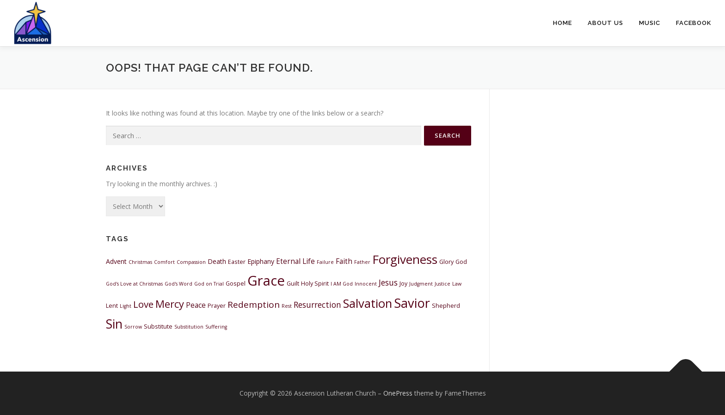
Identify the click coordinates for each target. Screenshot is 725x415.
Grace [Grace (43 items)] (266, 280)
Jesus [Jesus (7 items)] (388, 282)
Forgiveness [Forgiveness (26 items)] (404, 259)
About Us (605, 22)
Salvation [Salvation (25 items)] (367, 303)
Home (562, 22)
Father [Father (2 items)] (362, 262)
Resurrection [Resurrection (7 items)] (317, 304)
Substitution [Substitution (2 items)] (188, 326)
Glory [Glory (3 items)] (446, 262)
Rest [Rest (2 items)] (287, 306)
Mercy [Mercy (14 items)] (169, 304)
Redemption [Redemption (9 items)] (253, 305)
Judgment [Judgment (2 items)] (421, 284)
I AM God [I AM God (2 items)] (342, 284)
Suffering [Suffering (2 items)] (216, 326)
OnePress (397, 393)
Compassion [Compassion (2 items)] (191, 262)
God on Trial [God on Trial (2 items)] (209, 284)
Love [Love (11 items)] (143, 304)
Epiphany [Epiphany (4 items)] (260, 261)
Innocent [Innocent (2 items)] (366, 284)
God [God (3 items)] (461, 262)
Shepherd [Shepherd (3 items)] (446, 306)
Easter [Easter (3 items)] (237, 262)
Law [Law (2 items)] (456, 284)
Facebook (693, 22)
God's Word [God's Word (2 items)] (178, 284)
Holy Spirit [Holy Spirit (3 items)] (315, 283)
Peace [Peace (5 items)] (196, 305)
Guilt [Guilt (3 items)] (293, 283)
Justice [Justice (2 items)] (442, 284)
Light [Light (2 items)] (125, 306)
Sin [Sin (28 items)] (114, 324)
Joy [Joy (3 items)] (403, 283)
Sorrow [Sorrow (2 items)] (133, 326)
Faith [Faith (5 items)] (344, 261)
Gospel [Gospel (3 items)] (236, 283)
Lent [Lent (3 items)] (112, 306)
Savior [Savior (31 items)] (412, 302)
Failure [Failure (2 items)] (325, 262)
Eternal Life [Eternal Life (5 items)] (295, 261)
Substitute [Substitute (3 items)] (158, 326)
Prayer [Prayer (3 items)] (217, 306)
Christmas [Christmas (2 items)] (140, 262)
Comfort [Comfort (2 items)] (164, 262)
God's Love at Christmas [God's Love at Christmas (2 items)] (134, 284)
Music (649, 22)
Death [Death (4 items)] (217, 261)
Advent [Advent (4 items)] (116, 261)
